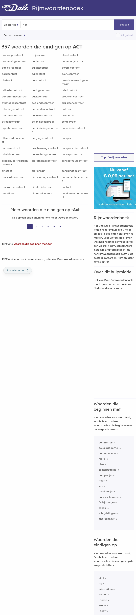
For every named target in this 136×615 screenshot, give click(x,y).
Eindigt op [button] (10, 24)
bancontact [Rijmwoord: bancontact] (39, 80)
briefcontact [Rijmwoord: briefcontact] (69, 90)
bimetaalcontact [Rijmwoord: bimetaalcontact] (42, 193)
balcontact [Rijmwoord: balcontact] (38, 73)
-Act (101, 578)
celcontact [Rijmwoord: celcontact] (68, 115)
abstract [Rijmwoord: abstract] (7, 80)
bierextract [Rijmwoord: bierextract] (38, 170)
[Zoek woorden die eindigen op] (39, 25)
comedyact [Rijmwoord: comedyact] (69, 121)
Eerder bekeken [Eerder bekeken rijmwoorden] (13, 35)
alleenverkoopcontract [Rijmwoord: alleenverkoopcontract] (14, 140)
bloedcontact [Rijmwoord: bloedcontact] (70, 55)
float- (102, 480)
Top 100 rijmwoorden (114, 157)
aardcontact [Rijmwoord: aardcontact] (9, 73)
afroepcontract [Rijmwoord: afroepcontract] (11, 121)
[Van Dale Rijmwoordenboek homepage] (17, 8)
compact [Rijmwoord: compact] (67, 138)
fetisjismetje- (107, 502)
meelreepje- (106, 491)
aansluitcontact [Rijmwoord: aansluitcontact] (11, 67)
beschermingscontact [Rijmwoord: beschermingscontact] (45, 148)
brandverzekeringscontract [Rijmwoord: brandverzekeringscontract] (75, 82)
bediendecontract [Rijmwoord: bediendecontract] (43, 102)
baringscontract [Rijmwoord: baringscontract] (41, 90)
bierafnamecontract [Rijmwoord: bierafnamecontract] (44, 160)
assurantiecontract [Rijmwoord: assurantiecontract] (13, 187)
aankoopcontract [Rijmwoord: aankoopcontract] (12, 55)
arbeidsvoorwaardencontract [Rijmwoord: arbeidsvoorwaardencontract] (15, 162)
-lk (100, 583)
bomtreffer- (106, 442)
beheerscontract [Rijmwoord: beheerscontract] (42, 115)
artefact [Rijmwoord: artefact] (7, 170)
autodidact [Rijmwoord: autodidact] (8, 193)
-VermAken (106, 589)
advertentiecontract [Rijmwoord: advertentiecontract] (14, 96)
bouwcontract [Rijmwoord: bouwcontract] (70, 73)
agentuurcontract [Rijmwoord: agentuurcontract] (13, 128)
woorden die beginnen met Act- (33, 244)
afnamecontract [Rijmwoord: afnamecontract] (12, 115)
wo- (101, 486)
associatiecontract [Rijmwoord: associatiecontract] (13, 177)
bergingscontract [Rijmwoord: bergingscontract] (42, 138)
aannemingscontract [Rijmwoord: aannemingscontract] (14, 61)
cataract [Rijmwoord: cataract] (67, 109)
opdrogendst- (107, 518)
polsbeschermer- (109, 497)
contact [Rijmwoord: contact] (66, 187)
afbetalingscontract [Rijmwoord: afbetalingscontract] (14, 102)
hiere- (102, 458)
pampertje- (105, 475)
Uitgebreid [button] (127, 35)
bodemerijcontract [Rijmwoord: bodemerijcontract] (73, 61)
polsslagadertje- (109, 447)
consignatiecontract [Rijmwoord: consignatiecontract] (74, 170)
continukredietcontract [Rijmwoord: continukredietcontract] (75, 195)
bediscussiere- (107, 453)
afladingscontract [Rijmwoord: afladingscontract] (13, 109)
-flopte (103, 600)
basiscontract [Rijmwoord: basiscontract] (40, 96)
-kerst (102, 605)
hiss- (101, 464)
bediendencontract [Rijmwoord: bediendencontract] (43, 109)
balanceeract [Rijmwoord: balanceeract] (40, 67)
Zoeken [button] (124, 24)
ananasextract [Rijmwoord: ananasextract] (11, 148)
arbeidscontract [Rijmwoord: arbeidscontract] (11, 154)
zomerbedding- (108, 469)
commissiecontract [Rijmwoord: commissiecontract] (73, 128)
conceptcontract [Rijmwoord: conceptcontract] (72, 154)
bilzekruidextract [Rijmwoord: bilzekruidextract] (42, 187)
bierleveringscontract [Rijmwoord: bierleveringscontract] (45, 177)
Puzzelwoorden (17, 270)
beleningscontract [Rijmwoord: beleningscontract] (43, 121)
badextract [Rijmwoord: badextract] (39, 61)
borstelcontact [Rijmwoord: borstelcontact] (71, 67)
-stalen (103, 594)
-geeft (102, 610)
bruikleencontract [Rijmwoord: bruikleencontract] (73, 102)
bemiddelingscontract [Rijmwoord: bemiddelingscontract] (45, 129)
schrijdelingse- (108, 513)
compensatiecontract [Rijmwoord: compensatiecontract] (75, 148)
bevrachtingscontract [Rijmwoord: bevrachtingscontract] (45, 154)
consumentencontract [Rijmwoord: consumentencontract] (75, 178)
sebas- (103, 508)
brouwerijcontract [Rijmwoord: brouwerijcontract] (73, 96)
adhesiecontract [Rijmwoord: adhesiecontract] (12, 90)
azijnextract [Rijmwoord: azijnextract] (39, 55)
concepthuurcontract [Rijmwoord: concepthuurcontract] (74, 160)
